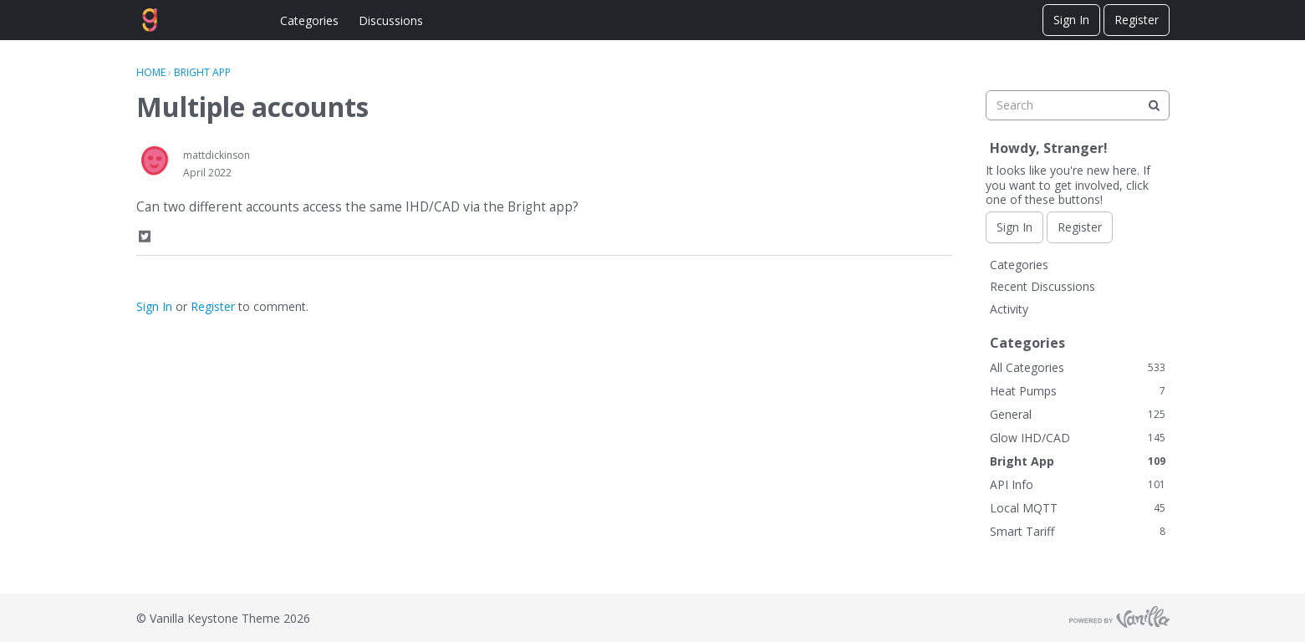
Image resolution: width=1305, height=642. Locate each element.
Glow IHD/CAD (1077, 438)
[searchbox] (1078, 105)
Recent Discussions (1042, 286)
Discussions (391, 20)
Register (1136, 20)
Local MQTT (1077, 508)
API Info (1077, 484)
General (1077, 414)
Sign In (1071, 20)
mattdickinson (216, 155)
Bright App (1077, 461)
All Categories (1077, 367)
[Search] (1154, 105)
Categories (309, 20)
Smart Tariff (1077, 531)
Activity (1009, 309)
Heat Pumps (1077, 391)
